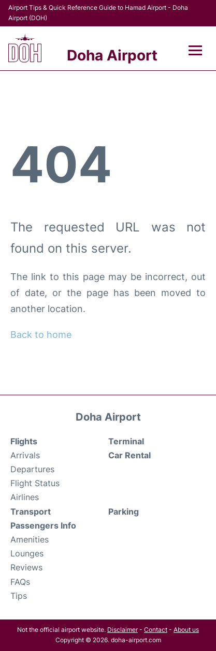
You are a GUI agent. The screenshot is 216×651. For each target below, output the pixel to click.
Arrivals (25, 455)
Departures (32, 469)
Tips (18, 596)
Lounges (27, 553)
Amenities (29, 539)
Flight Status (35, 483)
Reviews (26, 567)
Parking (123, 511)
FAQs (20, 582)
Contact (155, 629)
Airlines (24, 497)
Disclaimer (122, 629)
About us (186, 629)
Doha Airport (112, 55)
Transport (30, 511)
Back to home (40, 334)
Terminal (126, 441)
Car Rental (129, 455)
